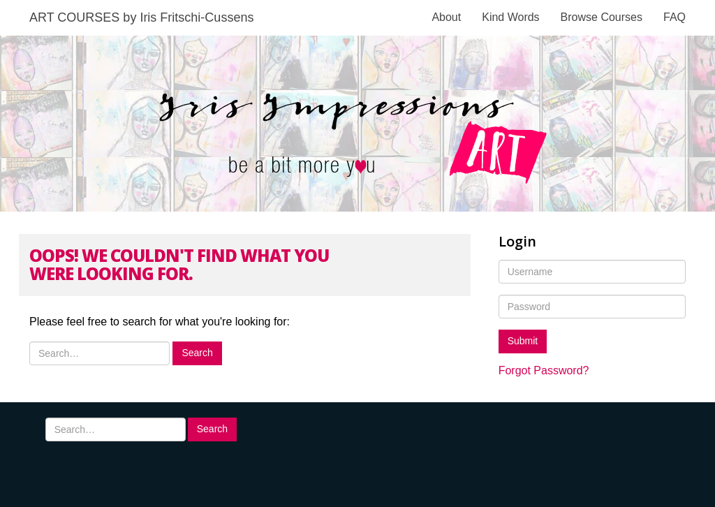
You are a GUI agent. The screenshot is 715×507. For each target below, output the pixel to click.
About (446, 17)
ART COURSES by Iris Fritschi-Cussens (141, 17)
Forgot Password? (544, 370)
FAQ (674, 17)
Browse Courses (601, 17)
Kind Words (510, 17)
